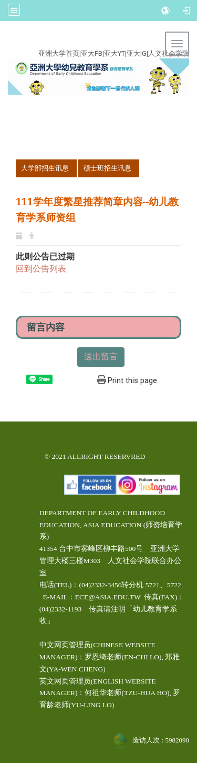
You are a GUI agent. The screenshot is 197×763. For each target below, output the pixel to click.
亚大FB (91, 53)
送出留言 (101, 357)
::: (92, 41)
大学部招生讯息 (45, 168)
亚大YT (114, 53)
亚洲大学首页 (58, 53)
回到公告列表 (41, 269)
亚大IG (137, 53)
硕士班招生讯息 (107, 168)
